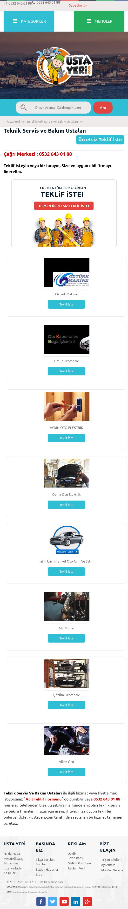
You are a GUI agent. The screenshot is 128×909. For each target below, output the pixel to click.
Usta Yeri (13, 121)
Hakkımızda (12, 853)
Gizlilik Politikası (79, 863)
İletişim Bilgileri (110, 859)
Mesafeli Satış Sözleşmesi (13, 861)
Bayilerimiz (107, 865)
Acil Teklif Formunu (43, 799)
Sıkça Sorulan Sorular (45, 862)
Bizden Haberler (47, 869)
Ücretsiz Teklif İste (100, 139)
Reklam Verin (77, 868)
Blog (39, 874)
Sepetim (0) (78, 5)
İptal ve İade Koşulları (12, 871)
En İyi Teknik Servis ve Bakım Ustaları (52, 121)
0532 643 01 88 (18, 3)
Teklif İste (66, 304)
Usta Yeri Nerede (111, 870)
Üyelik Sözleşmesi (75, 856)
